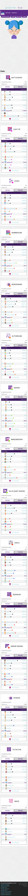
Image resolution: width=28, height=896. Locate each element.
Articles (3, 893)
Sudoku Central (5, 884)
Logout (24, 16)
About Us (8, 894)
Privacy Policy (4, 889)
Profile (13, 16)
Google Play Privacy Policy (4, 891)
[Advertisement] (14, 54)
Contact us (3, 887)
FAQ (10, 891)
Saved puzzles (6, 16)
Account (19, 16)
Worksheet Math (5, 886)
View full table (14, 119)
